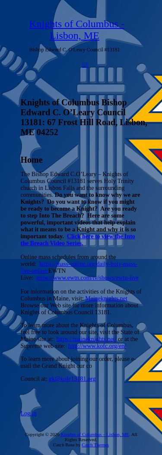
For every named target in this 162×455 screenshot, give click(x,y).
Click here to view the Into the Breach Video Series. (78, 239)
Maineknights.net (106, 298)
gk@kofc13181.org (72, 379)
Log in (29, 413)
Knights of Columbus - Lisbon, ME (76, 29)
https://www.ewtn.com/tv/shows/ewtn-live (87, 278)
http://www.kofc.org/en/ (97, 346)
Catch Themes (95, 444)
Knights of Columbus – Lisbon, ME (94, 434)
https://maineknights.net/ (87, 339)
